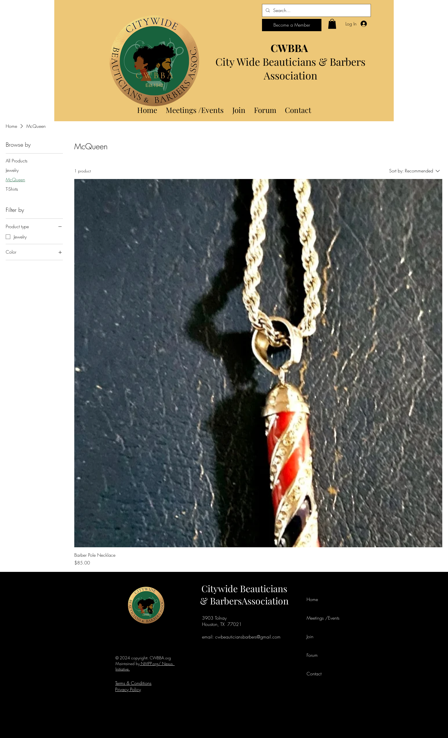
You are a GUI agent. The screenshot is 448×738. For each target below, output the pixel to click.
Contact (314, 674)
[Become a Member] (291, 25)
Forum (312, 655)
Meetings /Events (319, 618)
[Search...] (316, 10)
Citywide (220, 588)
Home (312, 599)
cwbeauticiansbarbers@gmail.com (248, 637)
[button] (332, 24)
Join (310, 636)
